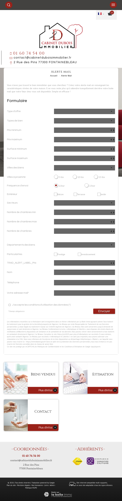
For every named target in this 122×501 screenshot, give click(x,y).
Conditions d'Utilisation (73, 347)
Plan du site (11, 485)
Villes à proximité (16, 177)
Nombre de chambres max (22, 221)
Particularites (14, 254)
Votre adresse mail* (18, 293)
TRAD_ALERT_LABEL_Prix (21, 262)
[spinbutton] (84, 130)
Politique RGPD (31, 488)
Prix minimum (14, 130)
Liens (46, 485)
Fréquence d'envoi (17, 185)
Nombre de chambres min (21, 212)
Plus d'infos (47, 390)
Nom (9, 272)
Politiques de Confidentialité (48, 347)
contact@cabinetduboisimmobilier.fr (42, 57)
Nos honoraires (37, 485)
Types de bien (15, 120)
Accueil (54, 76)
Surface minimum (17, 149)
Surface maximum (17, 158)
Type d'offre (14, 111)
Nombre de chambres (19, 231)
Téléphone (13, 282)
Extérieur (12, 194)
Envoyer (104, 311)
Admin (52, 485)
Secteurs (12, 202)
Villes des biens (15, 167)
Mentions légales (23, 485)
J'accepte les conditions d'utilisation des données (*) (41, 304)
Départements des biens (21, 244)
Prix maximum (14, 139)
